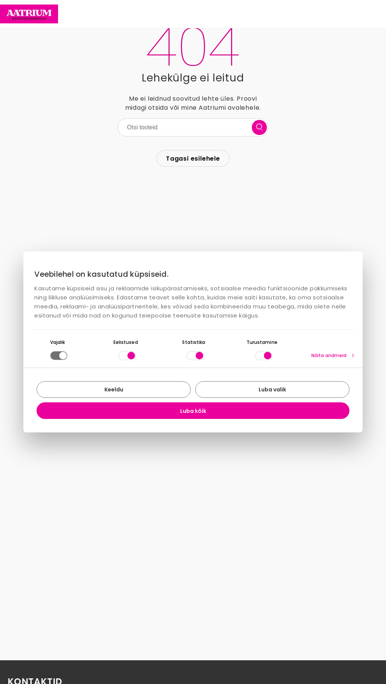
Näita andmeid (328, 355)
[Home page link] (29, 14)
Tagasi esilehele (193, 158)
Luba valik (272, 389)
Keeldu (113, 389)
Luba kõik (193, 411)
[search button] (259, 127)
